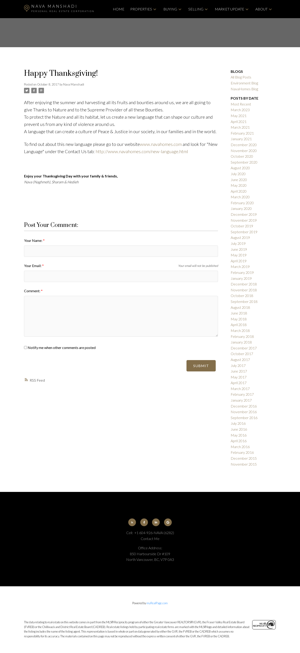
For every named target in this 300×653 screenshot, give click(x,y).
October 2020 (242, 156)
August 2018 (240, 307)
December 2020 (244, 144)
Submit (201, 365)
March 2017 (240, 388)
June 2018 (239, 313)
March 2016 (240, 446)
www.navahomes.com (161, 144)
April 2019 (239, 261)
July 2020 (238, 174)
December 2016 (244, 406)
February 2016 (242, 452)
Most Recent (241, 104)
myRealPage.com (157, 603)
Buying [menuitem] (170, 9)
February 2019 (242, 272)
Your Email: (33, 265)
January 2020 (241, 208)
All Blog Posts (241, 77)
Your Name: (33, 240)
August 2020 (240, 168)
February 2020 (242, 203)
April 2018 (239, 324)
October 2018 (242, 295)
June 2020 (239, 179)
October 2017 (242, 353)
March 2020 (240, 197)
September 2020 (244, 162)
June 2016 (239, 429)
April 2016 (239, 441)
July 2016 (238, 423)
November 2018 (244, 290)
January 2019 (241, 278)
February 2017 (242, 394)
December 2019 (244, 214)
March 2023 (240, 110)
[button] (132, 522)
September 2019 (244, 232)
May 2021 (239, 115)
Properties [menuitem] (141, 9)
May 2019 (239, 255)
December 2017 (244, 348)
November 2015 (244, 464)
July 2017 (238, 365)
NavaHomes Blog (244, 89)
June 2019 (239, 249)
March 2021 (240, 127)
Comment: (32, 291)
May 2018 (239, 319)
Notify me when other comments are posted (60, 347)
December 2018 (244, 284)
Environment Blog (244, 83)
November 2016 (244, 412)
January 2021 (241, 139)
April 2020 (239, 191)
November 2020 (244, 150)
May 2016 (239, 435)
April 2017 (239, 383)
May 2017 (239, 377)
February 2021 (242, 133)
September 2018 (244, 301)
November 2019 (244, 220)
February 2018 (242, 336)
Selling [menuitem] (195, 9)
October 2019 (242, 226)
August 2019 (240, 237)
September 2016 (244, 417)
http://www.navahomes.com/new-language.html (142, 151)
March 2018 (240, 330)
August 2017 (240, 359)
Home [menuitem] (118, 9)
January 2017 (241, 400)
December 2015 (244, 458)
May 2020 (239, 185)
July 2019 (238, 243)
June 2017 (239, 371)
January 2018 (241, 342)
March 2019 (240, 266)
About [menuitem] (261, 9)
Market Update (229, 9)
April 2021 (239, 121)
